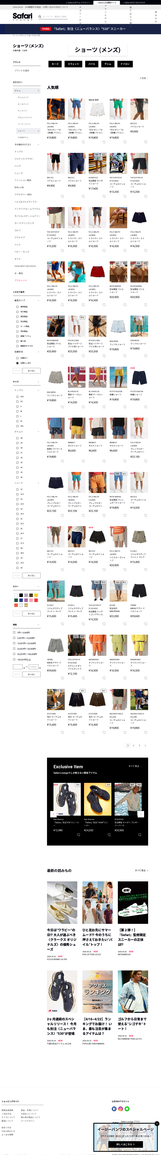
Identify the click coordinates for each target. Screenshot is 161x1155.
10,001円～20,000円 (26, 643)
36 (21, 477)
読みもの (156, 17)
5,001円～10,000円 (26, 638)
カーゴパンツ (23, 104)
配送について (7, 1121)
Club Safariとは (8, 1131)
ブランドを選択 (21, 70)
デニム (107, 64)
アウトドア (19, 237)
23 (21, 499)
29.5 (22, 563)
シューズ (18, 173)
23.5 (22, 504)
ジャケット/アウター (24, 159)
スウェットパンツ (25, 118)
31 (21, 453)
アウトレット (20, 280)
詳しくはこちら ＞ (125, 1144)
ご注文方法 (6, 1114)
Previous (53, 814)
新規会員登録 (7, 1110)
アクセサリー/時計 (23, 194)
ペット (17, 245)
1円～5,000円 (23, 632)
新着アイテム (25, 336)
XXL (22, 426)
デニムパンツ (23, 97)
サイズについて (8, 1117)
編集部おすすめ (26, 346)
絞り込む (31, 371)
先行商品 (24, 312)
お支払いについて (28, 1114)
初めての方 (6, 1128)
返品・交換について (29, 1110)
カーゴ (55, 64)
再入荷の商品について (30, 1117)
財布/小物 (19, 187)
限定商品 (24, 317)
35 (21, 472)
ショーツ (21, 131)
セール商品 (24, 326)
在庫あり (24, 358)
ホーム (15, 35)
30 (21, 448)
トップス (18, 151)
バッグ (17, 166)
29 (21, 443)
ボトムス (18, 431)
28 (21, 438)
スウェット (73, 64)
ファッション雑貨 (22, 180)
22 (21, 489)
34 (21, 468)
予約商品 (24, 331)
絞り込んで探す (131, 16)
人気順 (143, 78)
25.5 (22, 524)
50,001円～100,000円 (27, 654)
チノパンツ (22, 111)
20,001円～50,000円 (26, 649)
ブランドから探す (105, 17)
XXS (22, 397)
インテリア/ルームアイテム (27, 209)
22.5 (22, 494)
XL (21, 421)
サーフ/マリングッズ (24, 223)
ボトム (22, 35)
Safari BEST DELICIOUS (25, 266)
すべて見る (133, 766)
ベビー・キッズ (21, 252)
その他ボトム (23, 137)
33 (21, 463)
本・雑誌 (18, 273)
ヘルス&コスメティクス (25, 202)
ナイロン (125, 64)
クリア (17, 371)
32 (21, 458)
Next (141, 814)
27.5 (22, 543)
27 (21, 538)
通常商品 (24, 307)
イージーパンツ (24, 124)
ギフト (17, 259)
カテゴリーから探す (80, 17)
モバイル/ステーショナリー (27, 216)
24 (21, 509)
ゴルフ (17, 230)
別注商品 (24, 322)
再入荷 (23, 341)
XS (21, 401)
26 (21, 529)
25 (21, 519)
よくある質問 (7, 1135)
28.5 (22, 553)
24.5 (22, 514)
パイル (91, 64)
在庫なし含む (25, 363)
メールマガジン (27, 1121)
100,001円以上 (24, 659)
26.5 (22, 533)
